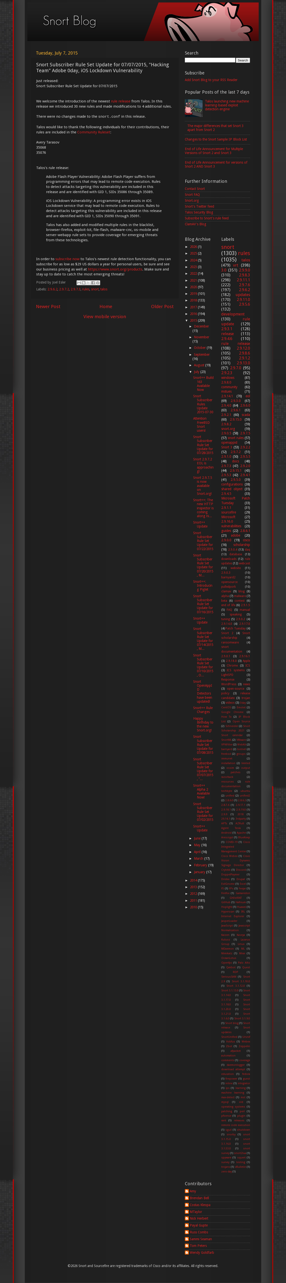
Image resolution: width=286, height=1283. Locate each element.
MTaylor (196, 1212)
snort (95, 289)
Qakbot (231, 967)
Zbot (229, 1046)
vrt (235, 265)
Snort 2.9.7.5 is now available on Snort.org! (202, 486)
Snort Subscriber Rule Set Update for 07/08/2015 (203, 745)
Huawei (241, 907)
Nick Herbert (199, 1218)
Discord (241, 869)
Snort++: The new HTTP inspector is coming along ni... (203, 508)
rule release (120, 101)
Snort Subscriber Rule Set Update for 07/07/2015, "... (203, 769)
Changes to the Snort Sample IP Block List (216, 139)
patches (235, 772)
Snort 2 (227, 633)
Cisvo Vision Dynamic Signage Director (235, 861)
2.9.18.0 (231, 661)
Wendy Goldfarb (202, 1252)
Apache (241, 832)
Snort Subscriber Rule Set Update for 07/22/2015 (203, 541)
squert (241, 1157)
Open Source (241, 721)
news (246, 684)
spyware (226, 1157)
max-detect (228, 1097)
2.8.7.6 (225, 805)
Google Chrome (232, 712)
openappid (229, 442)
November (201, 337)
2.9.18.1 (226, 809)
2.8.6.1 (245, 531)
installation (228, 763)
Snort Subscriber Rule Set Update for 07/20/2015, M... (203, 565)
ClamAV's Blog (195, 224)
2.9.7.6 (244, 285)
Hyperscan (227, 911)
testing (240, 1162)
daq (247, 549)
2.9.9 (224, 814)
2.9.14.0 (226, 624)
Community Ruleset (93, 132)
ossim (230, 768)
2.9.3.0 (235, 401)
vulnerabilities (231, 526)
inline (229, 1083)
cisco (246, 540)
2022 (194, 273)
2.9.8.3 (244, 275)
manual (245, 610)
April (198, 852)
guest (246, 1078)
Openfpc (226, 962)
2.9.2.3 (226, 373)
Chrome (232, 665)
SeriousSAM (228, 976)
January (200, 872)
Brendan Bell (199, 1198)
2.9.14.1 (227, 396)
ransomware (230, 642)
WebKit (241, 744)
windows (227, 378)
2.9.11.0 (243, 299)
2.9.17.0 (244, 624)
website (236, 568)
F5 (222, 888)
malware (240, 596)
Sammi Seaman (201, 1239)
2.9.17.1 (240, 805)
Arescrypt (227, 837)
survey (225, 1162)
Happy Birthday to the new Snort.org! (203, 724)
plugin (241, 1115)
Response (227, 679)
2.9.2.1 (226, 415)
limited (245, 763)
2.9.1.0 (226, 456)
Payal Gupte (199, 1225)
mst (243, 1097)
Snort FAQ (192, 195)
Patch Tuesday (235, 628)
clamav (226, 591)
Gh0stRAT (236, 897)
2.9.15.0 (235, 419)
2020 (194, 287)
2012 (194, 894)
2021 (194, 280)
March (199, 858)
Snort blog (231, 1023)
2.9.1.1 (226, 508)
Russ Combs (199, 1232)
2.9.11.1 (243, 280)
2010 (194, 907)
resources (227, 781)
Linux (241, 944)
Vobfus (230, 1041)
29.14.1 (225, 818)
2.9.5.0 (235, 480)
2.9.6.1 (235, 410)
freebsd (226, 754)
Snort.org (192, 200)
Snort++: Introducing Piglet (202, 585)
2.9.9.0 (244, 270)
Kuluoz (225, 939)
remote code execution (235, 1125)
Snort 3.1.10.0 (241, 981)
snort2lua (240, 1153)
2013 (194, 887)
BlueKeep (244, 837)
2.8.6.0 (229, 800)
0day (243, 702)
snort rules (236, 438)
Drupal (241, 879)
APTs (224, 823)
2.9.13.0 (243, 363)
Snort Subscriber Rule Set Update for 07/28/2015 (203, 445)
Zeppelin (244, 1046)
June (198, 838)
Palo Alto (244, 962)
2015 (194, 320)
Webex (246, 1041)
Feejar (242, 888)
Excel (243, 883)
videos (230, 702)
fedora (246, 1074)
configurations (232, 484)
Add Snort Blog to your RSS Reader (211, 80)
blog (241, 591)
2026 (194, 247)
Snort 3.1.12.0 (235, 985)
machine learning (232, 1092)
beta (224, 600)
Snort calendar (232, 735)
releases (239, 1120)
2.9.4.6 (226, 338)
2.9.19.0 (241, 809)
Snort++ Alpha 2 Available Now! (201, 791)
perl (242, 1111)
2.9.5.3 (226, 475)
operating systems (233, 1106)
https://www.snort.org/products (115, 269)
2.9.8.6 (244, 353)
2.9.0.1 (225, 656)
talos (103, 289)
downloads (229, 559)
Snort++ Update (200, 524)
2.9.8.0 (226, 382)
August (199, 365)
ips (228, 1088)
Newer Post (48, 306)
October (200, 348)
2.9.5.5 (245, 456)
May (197, 845)
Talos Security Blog (199, 212)
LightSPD (227, 675)
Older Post (162, 306)
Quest (246, 967)
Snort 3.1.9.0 (242, 1018)
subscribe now (67, 259)
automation (228, 1055)
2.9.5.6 (244, 304)
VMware (241, 739)
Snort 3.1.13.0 (229, 990)
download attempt (233, 1069)
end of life (228, 605)
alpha (225, 596)
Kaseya (241, 935)
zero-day (226, 1171)
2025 (194, 253)
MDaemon (227, 948)
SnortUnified (229, 1037)
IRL (243, 911)
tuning (225, 619)
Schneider (231, 726)
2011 (194, 900)
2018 (194, 300)
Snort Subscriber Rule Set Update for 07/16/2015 (203, 604)
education (227, 1074)
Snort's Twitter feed (199, 206)
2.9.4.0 (226, 405)
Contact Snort (195, 189)
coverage (244, 1060)
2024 (194, 260)
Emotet (241, 707)
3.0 (223, 270)
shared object (231, 489)
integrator (244, 1083)
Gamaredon (243, 893)
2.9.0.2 (240, 619)
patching (226, 1111)
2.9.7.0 (235, 368)
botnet (241, 749)
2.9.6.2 (52, 289)
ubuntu (245, 791)
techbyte (226, 791)
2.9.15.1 (235, 470)
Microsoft (228, 517)
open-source (235, 688)
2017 (194, 307)
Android (226, 832)
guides (226, 531)
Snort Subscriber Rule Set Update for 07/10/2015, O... (203, 665)
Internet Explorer (232, 916)
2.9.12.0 (243, 348)
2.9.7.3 (75, 289)
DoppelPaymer (230, 874)
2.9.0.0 (226, 540)
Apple (246, 661)
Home (105, 306)
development (233, 314)
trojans (225, 1167)
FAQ (229, 610)
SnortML (226, 739)
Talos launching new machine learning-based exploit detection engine (227, 105)
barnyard (226, 749)
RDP (235, 972)
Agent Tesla (231, 828)
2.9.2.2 (245, 447)
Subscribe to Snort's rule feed (207, 218)
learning (241, 1088)
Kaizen (225, 935)
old (241, 1102)
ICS (247, 665)
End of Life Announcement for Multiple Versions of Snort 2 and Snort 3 (214, 151)
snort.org (228, 429)
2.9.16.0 (227, 521)
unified (229, 795)
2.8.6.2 (242, 800)
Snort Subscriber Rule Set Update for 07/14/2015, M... (203, 639)
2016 (194, 314)
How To (226, 716)
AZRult (240, 823)
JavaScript (227, 925)
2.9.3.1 (226, 329)
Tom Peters (198, 1246)
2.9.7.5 (245, 433)
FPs (231, 888)
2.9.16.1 (244, 656)
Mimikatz (226, 953)
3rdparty (241, 818)
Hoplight (226, 907)
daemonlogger (236, 1065)
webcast (244, 563)
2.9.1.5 (245, 605)
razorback (227, 777)
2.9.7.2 (64, 289)
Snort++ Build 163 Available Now (203, 384)
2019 (194, 294)
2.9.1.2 (244, 358)
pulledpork (228, 586)
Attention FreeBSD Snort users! (201, 424)
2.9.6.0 (245, 405)
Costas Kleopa (200, 1205)
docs (235, 461)
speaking (236, 614)
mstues (226, 391)
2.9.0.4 (232, 549)
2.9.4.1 (245, 475)
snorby (231, 1134)
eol (248, 396)
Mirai (242, 953)
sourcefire (228, 512)
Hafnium (241, 902)
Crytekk (226, 869)
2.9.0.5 (226, 433)
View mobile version (104, 316)
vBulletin (240, 1167)
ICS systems (236, 670)
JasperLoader (229, 921)
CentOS (226, 707)
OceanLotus (228, 958)
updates (243, 294)
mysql (225, 1102)
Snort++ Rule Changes (203, 710)
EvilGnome (228, 883)
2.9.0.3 (225, 572)
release (227, 333)
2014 (194, 880)
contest (240, 600)
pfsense (226, 1115)
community (229, 387)
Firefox (225, 893)
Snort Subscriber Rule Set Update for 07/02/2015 (203, 812)
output (245, 768)
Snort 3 (226, 447)
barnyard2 (228, 577)
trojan (246, 698)
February (201, 865)
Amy (193, 1191)
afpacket (236, 1051)
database (235, 554)
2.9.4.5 (226, 494)
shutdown (243, 1129)
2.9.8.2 (226, 424)
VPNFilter (227, 744)
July (197, 372)
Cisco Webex (229, 856)
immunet (226, 758)
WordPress (228, 684)
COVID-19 (232, 842)
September (202, 354)
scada (246, 415)
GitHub (225, 902)
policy (225, 693)
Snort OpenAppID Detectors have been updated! (202, 691)
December (201, 326)
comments (227, 1060)
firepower (231, 1078)
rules (85, 289)
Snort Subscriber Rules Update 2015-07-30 (203, 404)
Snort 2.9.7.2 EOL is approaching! (203, 465)
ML (243, 948)
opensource (229, 582)
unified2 (245, 795)
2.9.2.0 (245, 466)
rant (223, 1120)
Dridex (225, 879)
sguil (228, 1129)
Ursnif (246, 1037)
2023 (194, 267)
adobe (235, 535)
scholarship (241, 545)
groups (241, 754)
